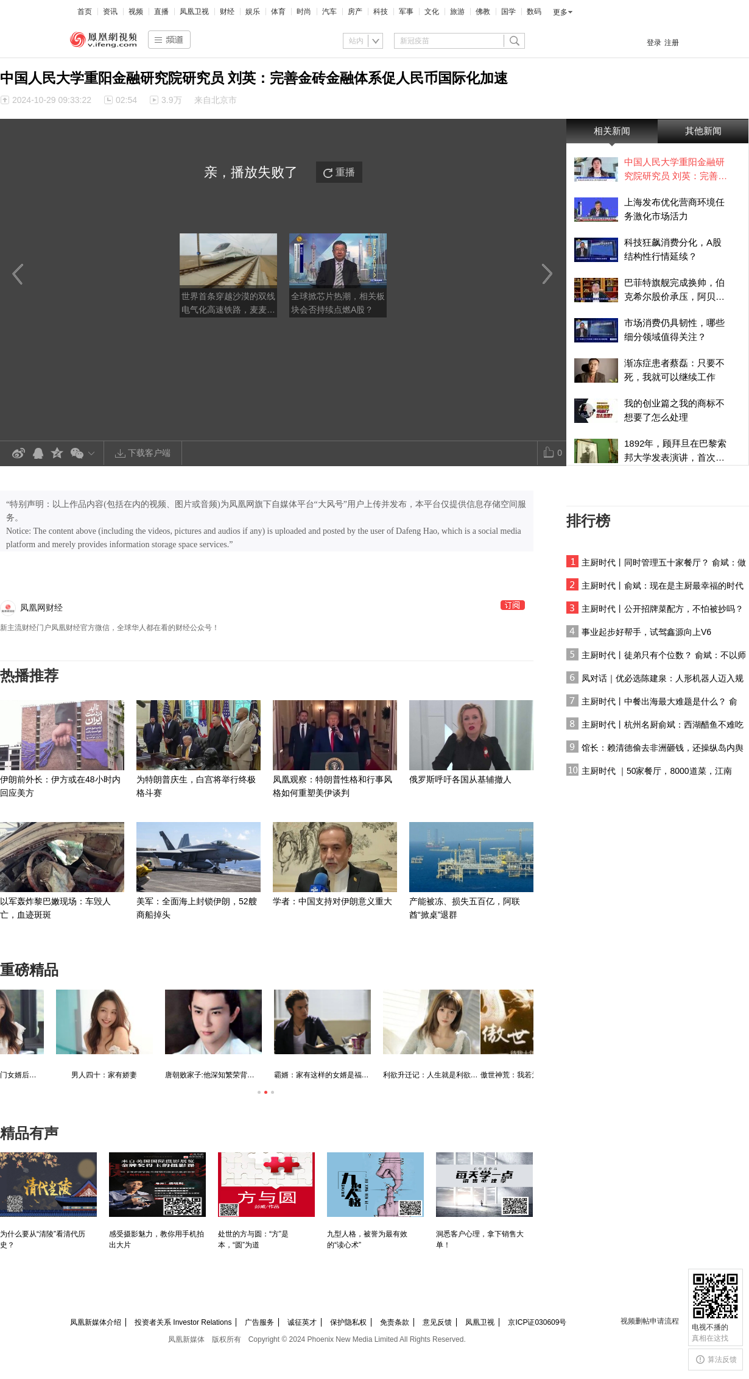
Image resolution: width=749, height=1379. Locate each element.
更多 (560, 12)
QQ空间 (57, 453)
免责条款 (394, 1322)
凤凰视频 (103, 39)
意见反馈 (437, 1322)
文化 (431, 11)
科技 (380, 11)
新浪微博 (18, 453)
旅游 (457, 11)
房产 (355, 11)
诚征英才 (302, 1322)
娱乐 (252, 11)
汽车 (329, 11)
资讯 (110, 11)
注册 (671, 42)
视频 (135, 11)
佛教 (483, 11)
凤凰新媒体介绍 (95, 1322)
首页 (84, 11)
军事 (406, 11)
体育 (278, 11)
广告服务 (259, 1322)
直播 (161, 11)
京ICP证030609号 (537, 1322)
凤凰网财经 (41, 607)
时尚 (304, 11)
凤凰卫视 (194, 11)
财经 (227, 11)
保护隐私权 (348, 1322)
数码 (534, 11)
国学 (508, 11)
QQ (38, 453)
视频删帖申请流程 (650, 1321)
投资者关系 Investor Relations (183, 1322)
